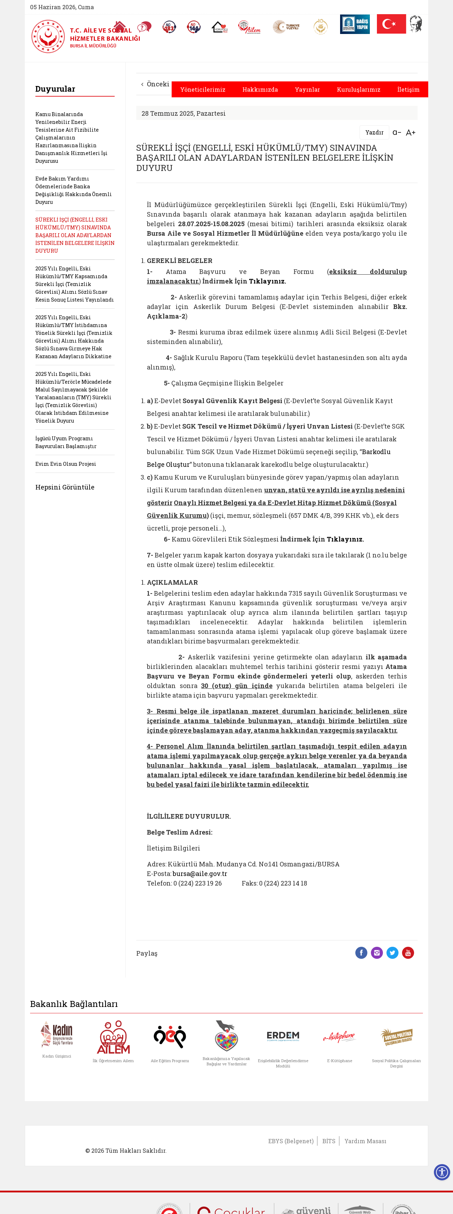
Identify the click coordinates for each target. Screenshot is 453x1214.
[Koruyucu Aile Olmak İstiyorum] (220, 27)
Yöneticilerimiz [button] (202, 89)
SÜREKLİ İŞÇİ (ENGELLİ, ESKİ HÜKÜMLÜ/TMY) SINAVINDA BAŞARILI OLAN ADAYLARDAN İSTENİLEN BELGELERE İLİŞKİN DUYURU (75, 235)
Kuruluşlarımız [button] (358, 89)
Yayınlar (307, 89)
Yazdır (374, 132)
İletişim (408, 89)
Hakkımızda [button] (260, 89)
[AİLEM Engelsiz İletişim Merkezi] (249, 27)
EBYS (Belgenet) (291, 1141)
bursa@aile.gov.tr (200, 873)
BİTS (329, 1141)
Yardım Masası (365, 1141)
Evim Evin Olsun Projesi (65, 463)
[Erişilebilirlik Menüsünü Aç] (442, 1172)
